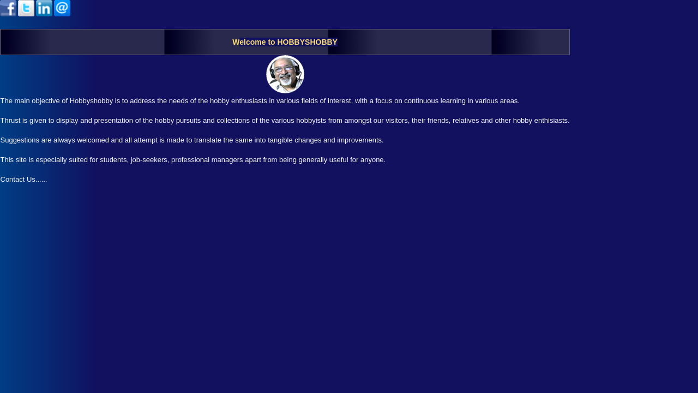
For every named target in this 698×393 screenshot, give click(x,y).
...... (41, 179)
